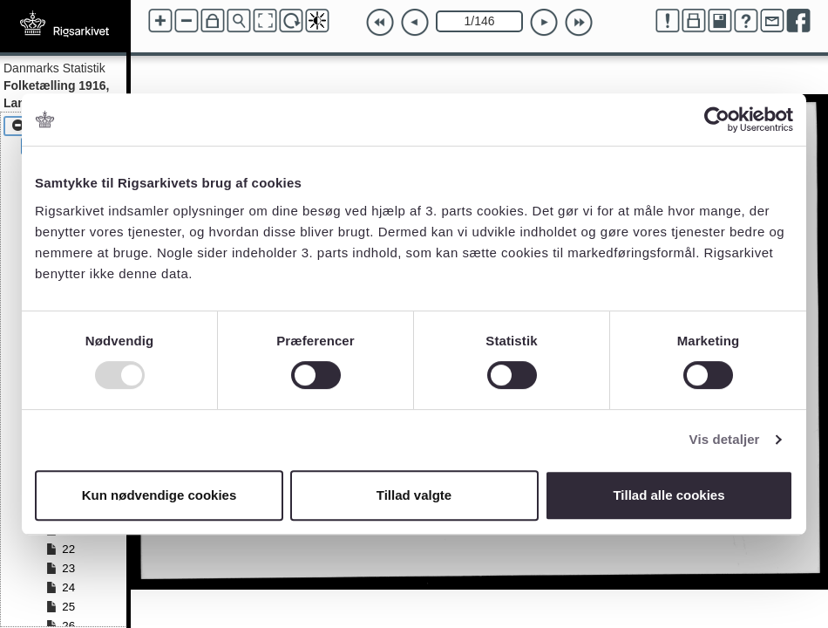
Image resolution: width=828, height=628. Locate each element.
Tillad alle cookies (668, 495)
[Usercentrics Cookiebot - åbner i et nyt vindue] (717, 119)
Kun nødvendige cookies (159, 495)
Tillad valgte (414, 495)
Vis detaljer (724, 439)
